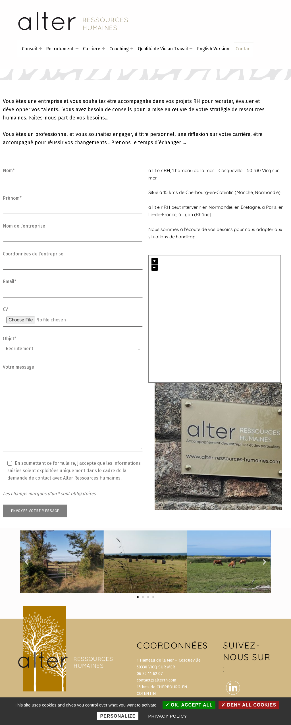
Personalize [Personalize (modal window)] (118, 716)
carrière (241, 134)
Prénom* (73, 203)
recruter (223, 101)
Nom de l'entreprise (73, 231)
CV (73, 315)
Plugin (273, 379)
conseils (122, 109)
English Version (213, 48)
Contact (244, 48)
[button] (26, 561)
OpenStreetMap (235, 379)
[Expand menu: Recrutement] (77, 48)
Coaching (119, 48)
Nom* (73, 175)
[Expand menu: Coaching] (131, 48)
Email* (73, 286)
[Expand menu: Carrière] (103, 48)
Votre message (73, 370)
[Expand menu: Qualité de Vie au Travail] (191, 48)
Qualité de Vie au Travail (163, 48)
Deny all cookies (248, 705)
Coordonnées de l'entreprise (73, 259)
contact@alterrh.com (156, 680)
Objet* (73, 344)
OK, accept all (189, 705)
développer (16, 109)
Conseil (29, 48)
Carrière (91, 48)
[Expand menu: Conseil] (40, 48)
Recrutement (60, 48)
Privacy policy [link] (167, 716)
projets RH (187, 101)
